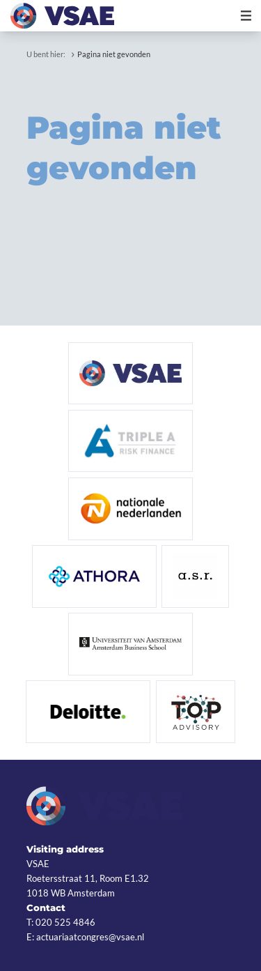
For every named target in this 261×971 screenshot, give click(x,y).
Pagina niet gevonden (113, 54)
